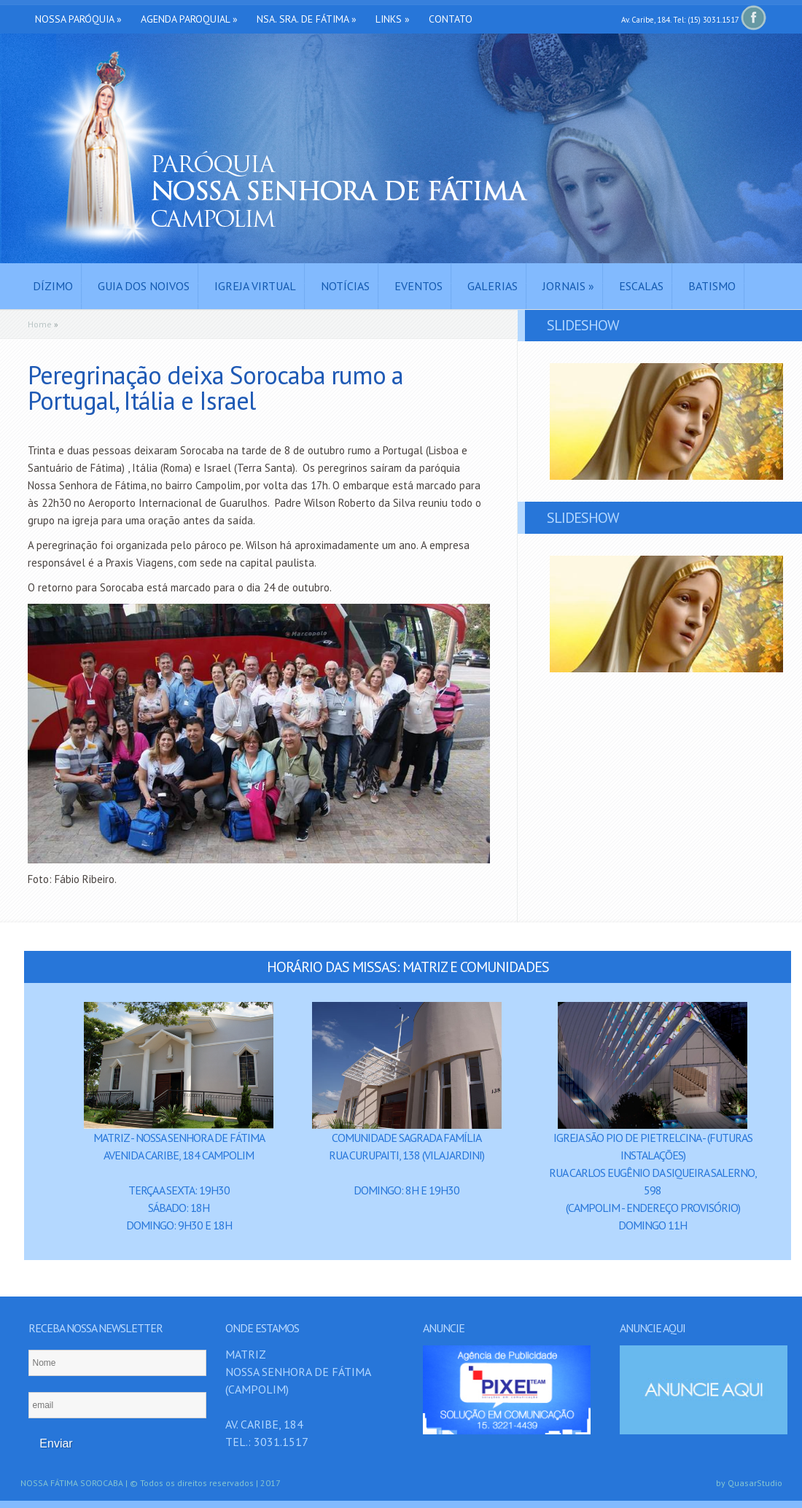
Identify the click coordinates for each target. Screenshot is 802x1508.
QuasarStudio (755, 1482)
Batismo (712, 286)
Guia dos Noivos (144, 286)
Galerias (492, 286)
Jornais (568, 286)
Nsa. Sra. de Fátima (307, 19)
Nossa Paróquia (78, 19)
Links (392, 19)
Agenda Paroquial (189, 19)
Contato (450, 19)
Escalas (641, 286)
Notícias (345, 286)
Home (40, 324)
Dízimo (53, 286)
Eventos (418, 286)
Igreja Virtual (255, 286)
